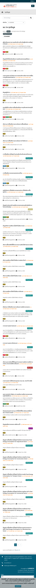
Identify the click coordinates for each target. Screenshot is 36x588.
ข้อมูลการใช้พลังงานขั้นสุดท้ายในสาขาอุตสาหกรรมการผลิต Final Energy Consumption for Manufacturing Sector (17, 529)
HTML (4, 166)
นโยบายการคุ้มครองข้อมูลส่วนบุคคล (26, 572)
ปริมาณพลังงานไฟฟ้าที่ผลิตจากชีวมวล (13, 291)
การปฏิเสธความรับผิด (22, 570)
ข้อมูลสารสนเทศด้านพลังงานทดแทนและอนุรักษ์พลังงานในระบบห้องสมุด (17, 206)
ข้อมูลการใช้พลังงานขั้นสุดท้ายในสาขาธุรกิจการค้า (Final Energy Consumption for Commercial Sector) (17, 492)
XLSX (7, 117)
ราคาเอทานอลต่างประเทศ (10, 326)
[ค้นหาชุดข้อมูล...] (16, 17)
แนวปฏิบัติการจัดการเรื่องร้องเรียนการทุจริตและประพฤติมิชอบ (18, 108)
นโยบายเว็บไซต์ (31, 570)
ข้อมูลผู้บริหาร (7, 92)
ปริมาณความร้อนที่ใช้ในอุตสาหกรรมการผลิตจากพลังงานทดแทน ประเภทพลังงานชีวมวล (18, 363)
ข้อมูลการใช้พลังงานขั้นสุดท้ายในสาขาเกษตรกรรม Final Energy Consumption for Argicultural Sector (17, 441)
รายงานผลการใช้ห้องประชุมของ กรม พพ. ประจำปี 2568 (17, 381)
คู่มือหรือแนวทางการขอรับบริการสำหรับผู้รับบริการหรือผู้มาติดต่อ (17, 43)
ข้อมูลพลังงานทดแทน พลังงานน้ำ (12, 424)
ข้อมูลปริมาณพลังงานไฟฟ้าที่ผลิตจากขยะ (14, 226)
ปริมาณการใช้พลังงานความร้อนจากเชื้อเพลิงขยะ (15, 124)
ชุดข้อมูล (7, 12)
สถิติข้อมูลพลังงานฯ (29, 158)
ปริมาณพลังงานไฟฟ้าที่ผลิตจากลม (12, 276)
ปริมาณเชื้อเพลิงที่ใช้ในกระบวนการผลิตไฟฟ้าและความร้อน (18, 245)
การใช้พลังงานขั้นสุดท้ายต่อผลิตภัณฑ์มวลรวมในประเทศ (17, 154)
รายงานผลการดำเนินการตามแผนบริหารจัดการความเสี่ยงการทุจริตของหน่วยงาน (18, 76)
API (13, 550)
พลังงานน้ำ (30, 428)
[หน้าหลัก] (2, 12)
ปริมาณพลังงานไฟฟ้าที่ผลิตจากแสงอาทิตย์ (14, 260)
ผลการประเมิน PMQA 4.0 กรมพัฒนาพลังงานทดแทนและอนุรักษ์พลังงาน (17, 395)
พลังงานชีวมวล (29, 367)
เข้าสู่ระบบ (32, 1)
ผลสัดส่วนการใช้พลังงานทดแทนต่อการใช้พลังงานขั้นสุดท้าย (17, 191)
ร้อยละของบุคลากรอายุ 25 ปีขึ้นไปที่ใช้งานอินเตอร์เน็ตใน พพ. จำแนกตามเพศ (17, 412)
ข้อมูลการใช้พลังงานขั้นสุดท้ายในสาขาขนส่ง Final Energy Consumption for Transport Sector (18, 475)
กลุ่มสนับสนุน (30, 209)
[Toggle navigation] (32, 6)
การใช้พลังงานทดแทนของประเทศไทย (12, 173)
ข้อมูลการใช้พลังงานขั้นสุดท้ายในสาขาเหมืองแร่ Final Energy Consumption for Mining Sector (16, 509)
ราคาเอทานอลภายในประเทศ (10, 343)
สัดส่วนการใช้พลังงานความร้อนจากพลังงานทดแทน (16, 307)
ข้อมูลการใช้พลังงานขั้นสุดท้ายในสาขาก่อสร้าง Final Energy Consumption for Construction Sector (16, 458)
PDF (4, 52)
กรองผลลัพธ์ (7, 36)
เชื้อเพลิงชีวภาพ (29, 328)
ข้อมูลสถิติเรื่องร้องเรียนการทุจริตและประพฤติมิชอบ (16, 59)
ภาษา (2, 574)
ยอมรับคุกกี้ (18, 586)
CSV (7, 52)
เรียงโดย (5, 22)
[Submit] (31, 17)
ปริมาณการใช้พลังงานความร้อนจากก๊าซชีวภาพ (15, 141)
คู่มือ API (18, 550)
